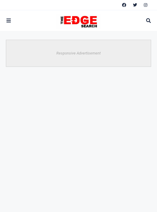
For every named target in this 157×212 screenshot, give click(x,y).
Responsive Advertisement (78, 53)
